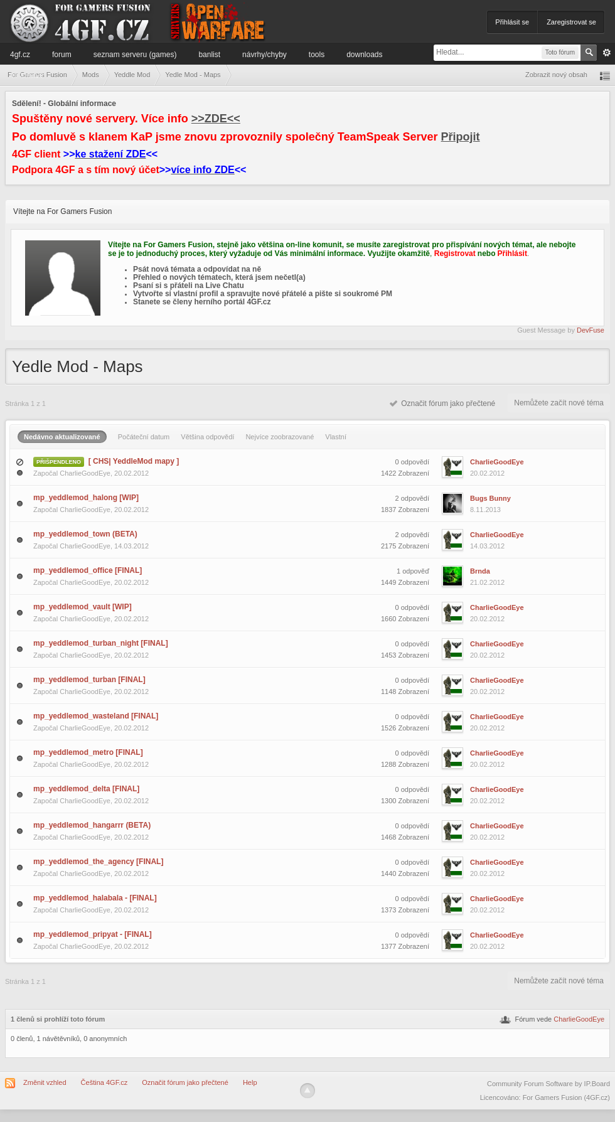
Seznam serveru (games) (135, 54)
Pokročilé (607, 53)
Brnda (480, 571)
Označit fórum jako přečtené (443, 403)
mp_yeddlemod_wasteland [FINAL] (95, 716)
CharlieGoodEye (85, 473)
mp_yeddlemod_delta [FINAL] (86, 788)
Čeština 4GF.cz (104, 1082)
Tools (316, 54)
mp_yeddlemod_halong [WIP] (86, 497)
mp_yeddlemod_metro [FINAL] (88, 752)
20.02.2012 (487, 473)
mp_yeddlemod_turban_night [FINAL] (100, 643)
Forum (62, 54)
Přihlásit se (512, 22)
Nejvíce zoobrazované (279, 437)
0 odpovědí (412, 462)
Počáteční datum (144, 437)
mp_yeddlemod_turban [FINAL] (89, 679)
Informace (26, 74)
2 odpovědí (412, 498)
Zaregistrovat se (571, 22)
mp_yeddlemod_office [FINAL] (87, 570)
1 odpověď (413, 571)
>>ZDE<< (215, 118)
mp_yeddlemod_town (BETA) (85, 534)
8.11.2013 (485, 509)
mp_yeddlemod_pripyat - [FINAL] (92, 934)
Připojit (460, 137)
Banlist (209, 54)
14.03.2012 (487, 546)
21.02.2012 (487, 582)
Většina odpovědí (207, 437)
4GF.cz (20, 54)
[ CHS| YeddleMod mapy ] (133, 461)
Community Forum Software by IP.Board (548, 1083)
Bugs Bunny (490, 498)
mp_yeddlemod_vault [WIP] (82, 606)
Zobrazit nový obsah (556, 74)
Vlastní (335, 437)
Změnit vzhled (44, 1082)
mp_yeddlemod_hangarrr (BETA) (92, 825)
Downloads (364, 54)
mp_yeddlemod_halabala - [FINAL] (95, 898)
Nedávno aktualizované (62, 437)
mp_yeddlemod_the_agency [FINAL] (98, 861)
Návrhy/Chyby (264, 54)
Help (250, 1082)
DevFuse (590, 330)
